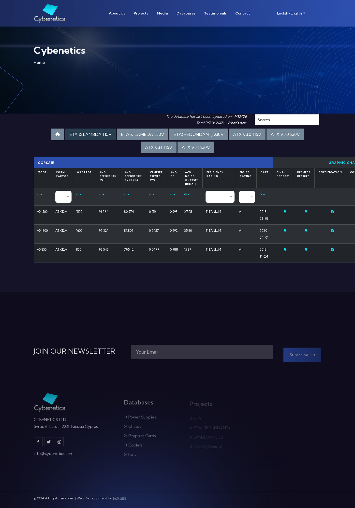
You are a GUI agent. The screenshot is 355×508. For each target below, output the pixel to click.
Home (39, 63)
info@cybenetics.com (54, 456)
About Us (117, 13)
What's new (237, 123)
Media (162, 13)
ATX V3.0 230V (285, 134)
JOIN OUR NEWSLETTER (74, 351)
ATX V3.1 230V (196, 147)
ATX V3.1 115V (158, 147)
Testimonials (215, 13)
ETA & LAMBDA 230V (142, 134)
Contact (242, 13)
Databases (186, 13)
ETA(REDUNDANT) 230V (199, 134)
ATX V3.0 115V (247, 134)
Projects (141, 13)
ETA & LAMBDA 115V (90, 134)
